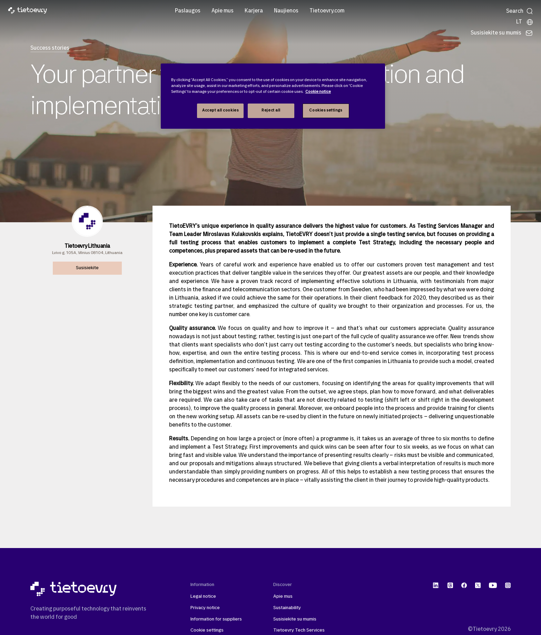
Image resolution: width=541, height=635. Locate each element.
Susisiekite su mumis (294, 619)
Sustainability (287, 607)
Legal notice (203, 596)
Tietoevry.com (326, 11)
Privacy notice (205, 607)
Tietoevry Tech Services (299, 630)
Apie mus (223, 11)
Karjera (254, 11)
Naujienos (286, 11)
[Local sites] (524, 22)
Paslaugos (187, 11)
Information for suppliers (216, 619)
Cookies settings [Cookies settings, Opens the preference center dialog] (325, 110)
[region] (273, 96)
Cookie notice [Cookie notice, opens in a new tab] (318, 92)
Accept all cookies (220, 110)
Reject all (271, 110)
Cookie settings (207, 630)
